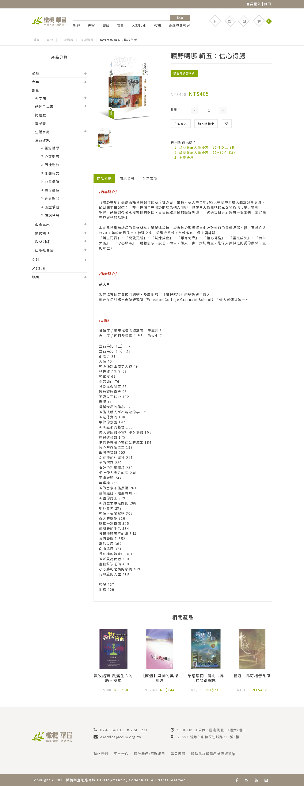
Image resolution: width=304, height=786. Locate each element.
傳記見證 (52, 215)
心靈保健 (52, 181)
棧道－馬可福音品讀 (252, 676)
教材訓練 (42, 241)
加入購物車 (206, 124)
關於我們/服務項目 (149, 753)
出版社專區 (44, 250)
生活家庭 (42, 131)
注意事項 (149, 178)
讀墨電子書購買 (184, 73)
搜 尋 (180, 18)
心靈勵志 (52, 156)
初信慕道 (52, 190)
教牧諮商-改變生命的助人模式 (113, 678)
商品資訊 (127, 178)
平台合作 (121, 753)
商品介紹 (104, 178)
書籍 (106, 25)
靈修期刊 (42, 233)
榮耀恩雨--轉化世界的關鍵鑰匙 (205, 678)
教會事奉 (42, 224)
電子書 (40, 123)
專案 (91, 25)
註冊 (267, 3)
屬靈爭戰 (52, 206)
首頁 (36, 40)
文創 (120, 25)
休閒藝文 (52, 173)
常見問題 (178, 753)
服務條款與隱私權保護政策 (213, 753)
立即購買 (180, 124)
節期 (157, 25)
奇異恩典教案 (179, 25)
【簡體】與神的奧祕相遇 (159, 678)
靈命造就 (87, 40)
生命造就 (66, 40)
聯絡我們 (101, 753)
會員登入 (253, 3)
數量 (175, 109)
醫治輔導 (52, 147)
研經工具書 (44, 106)
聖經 (76, 25)
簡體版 (40, 114)
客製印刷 (139, 25)
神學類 (40, 98)
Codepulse (139, 779)
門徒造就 (52, 164)
